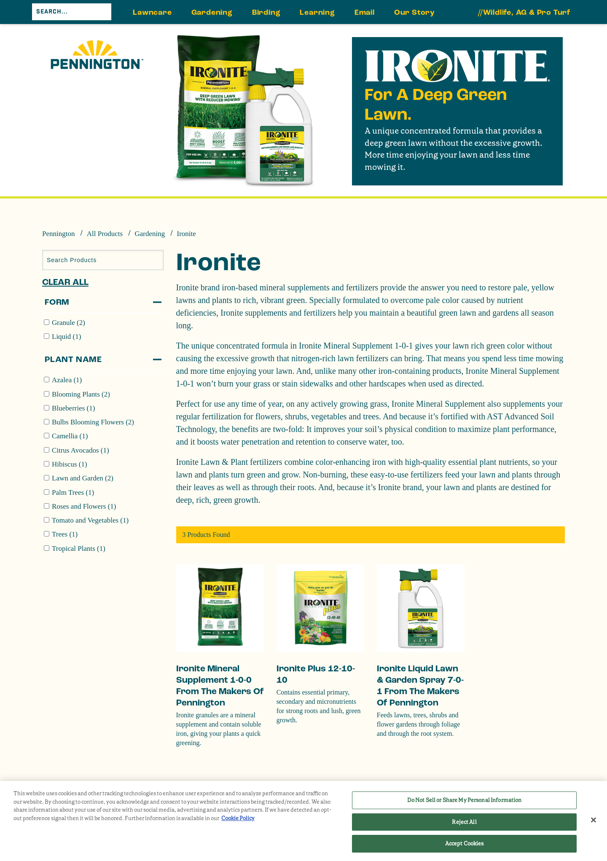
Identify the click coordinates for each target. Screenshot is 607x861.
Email (365, 12)
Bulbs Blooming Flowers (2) (93, 422)
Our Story (414, 12)
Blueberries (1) (73, 408)
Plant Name (73, 359)
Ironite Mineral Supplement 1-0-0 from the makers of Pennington (220, 685)
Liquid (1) (66, 337)
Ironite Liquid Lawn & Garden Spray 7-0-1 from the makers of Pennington (420, 685)
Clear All (65, 282)
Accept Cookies (464, 843)
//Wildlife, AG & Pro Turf (524, 12)
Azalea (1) (67, 380)
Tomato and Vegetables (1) (90, 520)
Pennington (58, 234)
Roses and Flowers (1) (84, 506)
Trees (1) (65, 534)
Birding (266, 12)
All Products (105, 234)
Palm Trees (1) (73, 492)
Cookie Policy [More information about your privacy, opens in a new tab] (238, 818)
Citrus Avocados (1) (80, 450)
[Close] (593, 820)
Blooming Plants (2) (81, 394)
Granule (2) (68, 323)
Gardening (212, 12)
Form (57, 302)
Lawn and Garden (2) (82, 478)
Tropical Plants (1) (78, 548)
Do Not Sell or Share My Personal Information (464, 800)
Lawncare (152, 12)
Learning (317, 12)
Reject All (464, 822)
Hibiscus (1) (69, 464)
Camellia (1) (70, 436)
